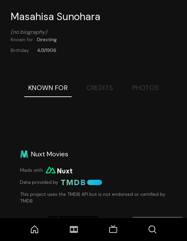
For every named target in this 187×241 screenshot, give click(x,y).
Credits (99, 87)
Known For (48, 87)
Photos (145, 87)
